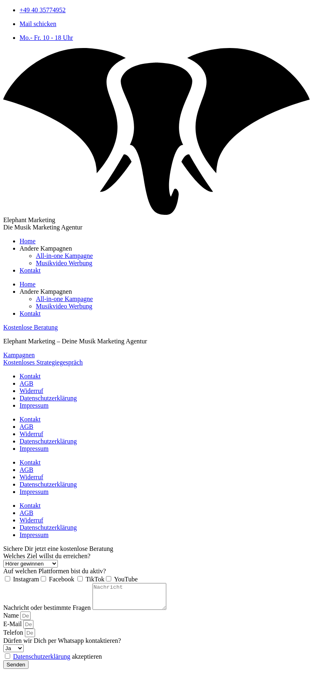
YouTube (126, 579)
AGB (26, 383)
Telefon (14, 637)
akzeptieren (57, 661)
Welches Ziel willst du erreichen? (46, 556)
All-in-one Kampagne (64, 255)
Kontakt (30, 270)
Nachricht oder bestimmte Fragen (48, 612)
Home (27, 241)
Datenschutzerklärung (48, 398)
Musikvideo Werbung (64, 263)
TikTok (95, 579)
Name (11, 620)
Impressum (34, 405)
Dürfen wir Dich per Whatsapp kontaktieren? (62, 645)
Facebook (62, 579)
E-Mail (13, 628)
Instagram (26, 579)
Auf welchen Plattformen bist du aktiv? (54, 571)
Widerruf (31, 390)
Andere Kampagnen (46, 248)
